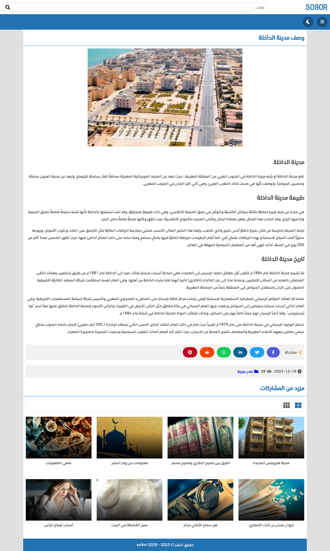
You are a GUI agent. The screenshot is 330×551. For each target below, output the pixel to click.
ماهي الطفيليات (58, 463)
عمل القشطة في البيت (129, 525)
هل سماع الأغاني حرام (200, 525)
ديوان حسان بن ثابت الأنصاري (271, 525)
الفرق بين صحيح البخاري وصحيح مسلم (200, 463)
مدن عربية (245, 371)
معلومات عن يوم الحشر (129, 463)
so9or (316, 7)
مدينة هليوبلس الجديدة (271, 463)
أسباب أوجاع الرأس (58, 525)
